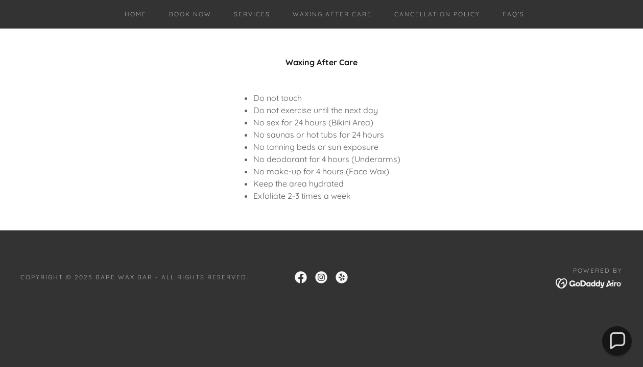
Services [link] (252, 14)
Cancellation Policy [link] (437, 14)
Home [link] (136, 14)
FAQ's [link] (514, 14)
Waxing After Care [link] (332, 14)
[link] (301, 277)
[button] (617, 341)
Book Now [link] (190, 14)
